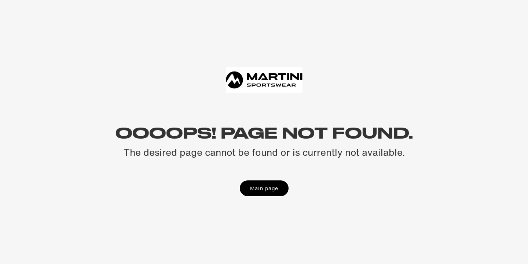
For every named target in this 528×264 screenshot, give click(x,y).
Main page (264, 188)
